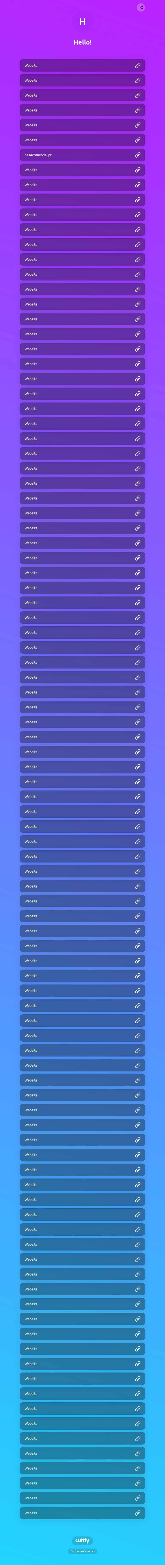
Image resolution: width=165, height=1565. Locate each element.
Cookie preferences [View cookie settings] (82, 1551)
